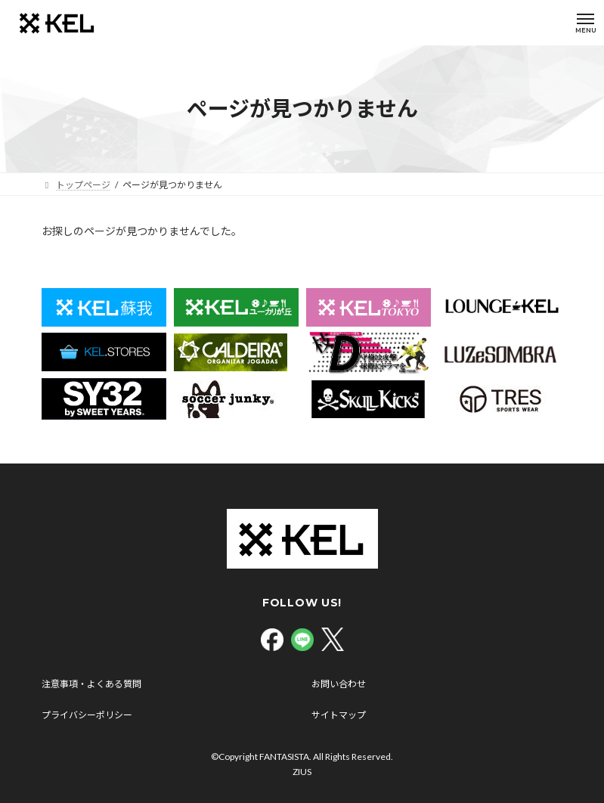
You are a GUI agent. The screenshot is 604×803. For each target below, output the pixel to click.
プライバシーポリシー (87, 715)
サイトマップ (338, 715)
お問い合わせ (338, 684)
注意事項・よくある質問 (91, 684)
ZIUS (302, 771)
